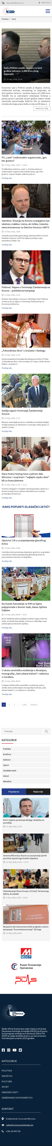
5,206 (24, 704)
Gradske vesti (9, 770)
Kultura (7, 760)
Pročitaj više (41, 108)
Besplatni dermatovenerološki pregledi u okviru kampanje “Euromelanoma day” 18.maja (25, 928)
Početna (6, 19)
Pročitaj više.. (7, 178)
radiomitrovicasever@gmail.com (19, 1125)
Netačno (7, 781)
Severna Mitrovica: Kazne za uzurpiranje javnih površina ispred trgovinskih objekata (25, 857)
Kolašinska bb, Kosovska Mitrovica (20, 1119)
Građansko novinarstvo (17, 1097)
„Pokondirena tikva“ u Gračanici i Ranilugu (23, 350)
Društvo (7, 754)
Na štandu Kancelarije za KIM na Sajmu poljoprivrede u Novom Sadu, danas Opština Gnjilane (24, 607)
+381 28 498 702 (13, 1131)
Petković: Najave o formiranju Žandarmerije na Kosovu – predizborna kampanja (26, 289)
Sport (6, 765)
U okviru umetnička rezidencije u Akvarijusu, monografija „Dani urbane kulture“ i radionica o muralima (25, 674)
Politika (7, 749)
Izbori (6, 776)
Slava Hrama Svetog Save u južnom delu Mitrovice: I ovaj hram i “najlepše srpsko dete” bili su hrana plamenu (25, 477)
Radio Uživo (45, 3)
